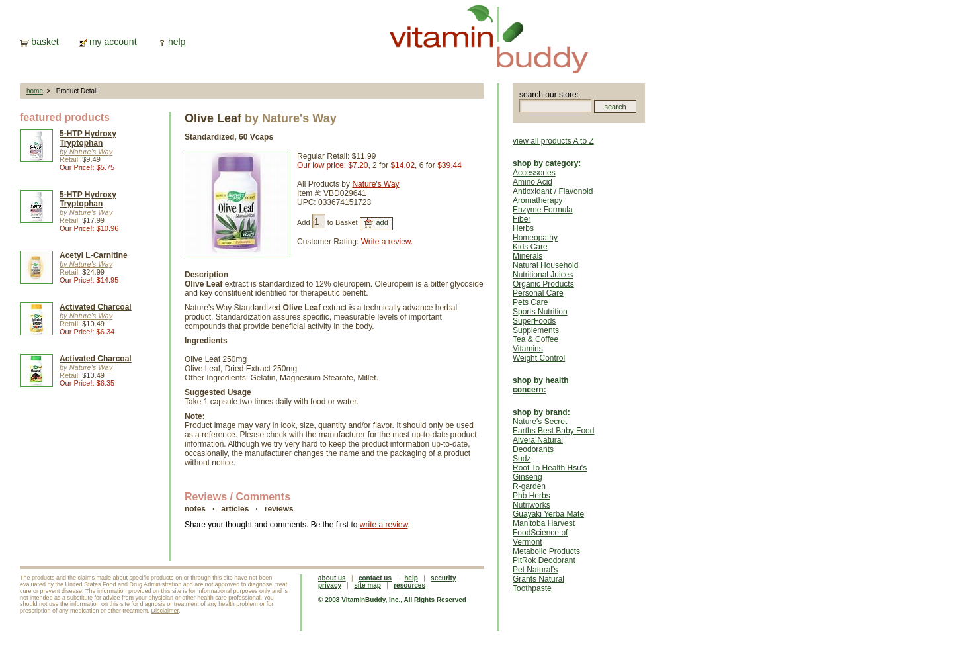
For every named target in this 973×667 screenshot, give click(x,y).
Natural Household (545, 265)
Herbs (523, 228)
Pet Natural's (535, 569)
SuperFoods (534, 321)
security (443, 578)
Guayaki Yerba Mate (548, 514)
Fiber (521, 219)
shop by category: (547, 163)
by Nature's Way (86, 152)
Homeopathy (535, 237)
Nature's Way (375, 184)
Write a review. (387, 241)
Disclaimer (165, 610)
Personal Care (538, 293)
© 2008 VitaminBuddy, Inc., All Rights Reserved (392, 599)
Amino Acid (532, 182)
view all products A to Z (553, 141)
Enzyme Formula (543, 209)
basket (44, 41)
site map (367, 585)
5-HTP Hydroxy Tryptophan (88, 138)
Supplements (536, 330)
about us (332, 578)
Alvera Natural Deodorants (538, 444)
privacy (329, 585)
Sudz (521, 458)
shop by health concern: (541, 385)
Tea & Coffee (535, 339)
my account (113, 41)
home (34, 91)
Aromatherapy (537, 200)
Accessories (534, 172)
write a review (384, 524)
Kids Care (530, 246)
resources (409, 585)
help (176, 41)
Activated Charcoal (96, 307)
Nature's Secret (540, 421)
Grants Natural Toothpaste (538, 583)
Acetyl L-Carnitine (94, 255)
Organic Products (543, 284)
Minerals (527, 256)
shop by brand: (541, 412)
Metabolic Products (546, 551)
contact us (375, 578)
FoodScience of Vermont (540, 537)
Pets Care (530, 302)
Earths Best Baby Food (553, 430)
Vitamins (528, 348)
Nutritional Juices (543, 274)
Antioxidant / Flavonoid (553, 191)
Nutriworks (531, 505)
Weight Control (539, 358)
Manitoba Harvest (544, 523)
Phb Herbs (531, 495)
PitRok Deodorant (544, 560)
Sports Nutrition (540, 311)
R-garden (529, 486)
